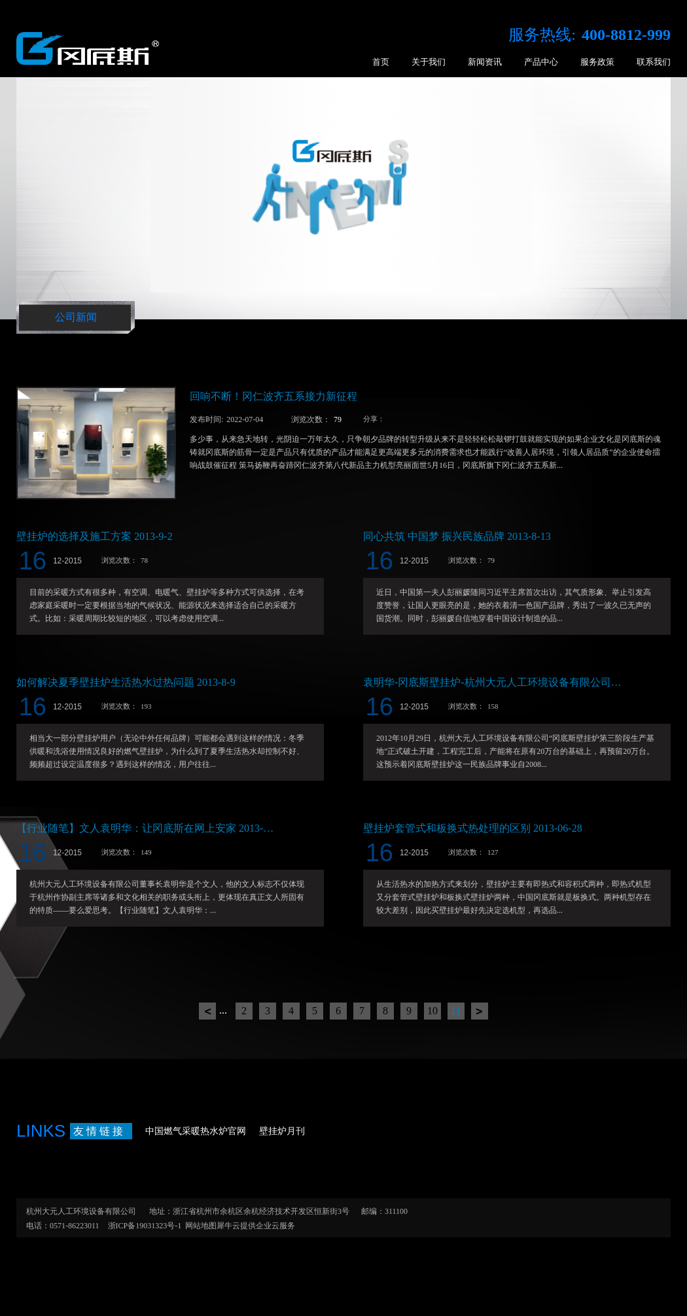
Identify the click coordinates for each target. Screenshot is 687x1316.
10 (432, 1010)
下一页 (479, 1011)
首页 (380, 62)
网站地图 (199, 1225)
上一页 (207, 1011)
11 (456, 1010)
